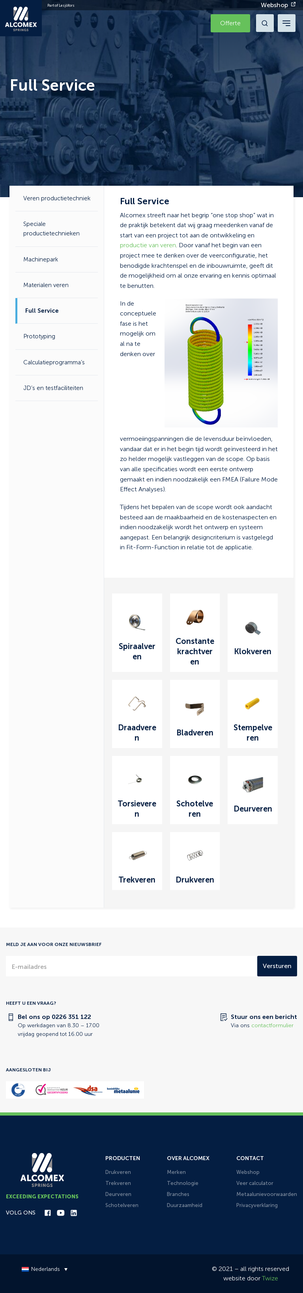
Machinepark (40, 259)
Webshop (274, 5)
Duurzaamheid (184, 1205)
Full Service (42, 310)
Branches (178, 1194)
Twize (270, 1278)
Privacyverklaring (257, 1205)
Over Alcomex (188, 1158)
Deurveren (118, 1194)
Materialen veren (46, 285)
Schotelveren (121, 1205)
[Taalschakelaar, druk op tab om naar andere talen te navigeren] (42, 1269)
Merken (176, 1172)
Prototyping (39, 336)
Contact (250, 1158)
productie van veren (148, 245)
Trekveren (118, 1183)
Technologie (182, 1183)
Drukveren (118, 1172)
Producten (122, 1158)
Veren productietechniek (56, 198)
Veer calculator (254, 1183)
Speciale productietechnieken (51, 228)
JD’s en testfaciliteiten (53, 388)
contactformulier (272, 1025)
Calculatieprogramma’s (54, 362)
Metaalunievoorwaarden (266, 1194)
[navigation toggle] (287, 23)
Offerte (230, 23)
